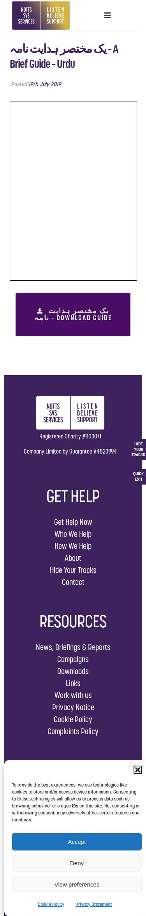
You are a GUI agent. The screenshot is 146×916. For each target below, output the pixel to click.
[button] (138, 770)
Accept (77, 841)
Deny (77, 863)
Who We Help (73, 534)
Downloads (73, 671)
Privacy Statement (94, 904)
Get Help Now (73, 522)
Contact (73, 582)
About (73, 558)
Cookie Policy (51, 904)
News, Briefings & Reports (73, 647)
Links (73, 683)
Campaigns (73, 659)
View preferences (77, 884)
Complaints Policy (73, 731)
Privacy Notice (73, 707)
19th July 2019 (44, 84)
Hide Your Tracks (73, 570)
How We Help (73, 546)
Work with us (73, 695)
